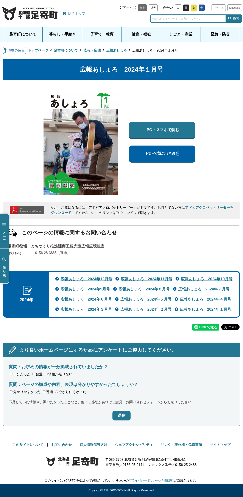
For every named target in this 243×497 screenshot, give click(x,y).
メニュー (4, 231)
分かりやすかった (25, 392)
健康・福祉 (141, 34)
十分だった (20, 374)
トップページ (38, 50)
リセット (218, 7)
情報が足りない (58, 374)
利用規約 (168, 480)
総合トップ (76, 13)
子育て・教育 (102, 34)
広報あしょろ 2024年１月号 (205, 309)
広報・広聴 (92, 50)
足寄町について (22, 34)
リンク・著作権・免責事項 (181, 445)
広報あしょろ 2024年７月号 (203, 289)
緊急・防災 (220, 34)
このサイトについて (28, 445)
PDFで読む (160, 153)
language (234, 7)
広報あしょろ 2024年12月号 (86, 279)
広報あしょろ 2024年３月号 (86, 309)
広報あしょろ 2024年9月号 (85, 289)
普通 (37, 374)
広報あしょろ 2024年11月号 (146, 279)
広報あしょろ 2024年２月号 (145, 309)
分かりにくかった (70, 392)
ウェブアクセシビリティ (134, 445)
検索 (236, 18)
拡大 (153, 7)
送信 (121, 415)
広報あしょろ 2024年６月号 (86, 299)
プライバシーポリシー (144, 480)
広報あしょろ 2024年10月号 (206, 279)
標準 (142, 7)
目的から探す (4, 266)
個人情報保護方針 (93, 445)
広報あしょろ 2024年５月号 (145, 299)
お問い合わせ (61, 445)
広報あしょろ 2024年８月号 (144, 289)
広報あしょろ (116, 50)
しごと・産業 (180, 34)
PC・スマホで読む (163, 130)
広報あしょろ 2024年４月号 (205, 299)
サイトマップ (220, 445)
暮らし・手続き (62, 34)
